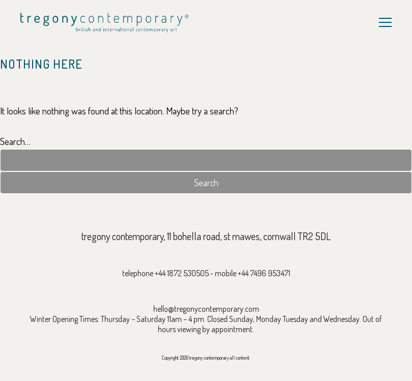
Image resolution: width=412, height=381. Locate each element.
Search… (15, 141)
